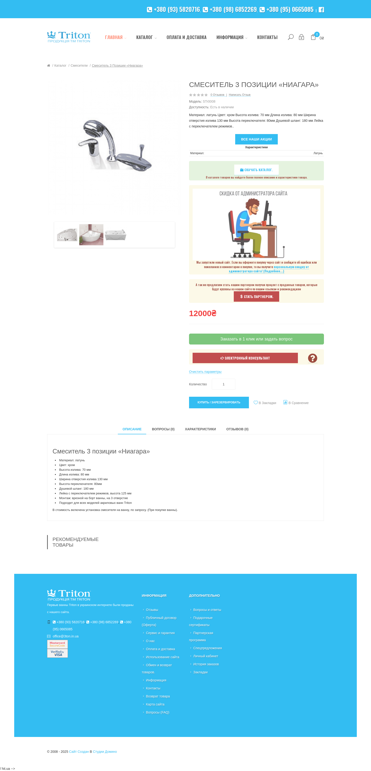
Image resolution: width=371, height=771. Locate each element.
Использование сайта (162, 657)
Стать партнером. (256, 296)
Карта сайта (155, 704)
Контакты (153, 688)
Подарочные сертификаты (201, 621)
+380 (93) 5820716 (173, 9)
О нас (150, 641)
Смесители (79, 65)
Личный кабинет (205, 656)
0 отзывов (217, 94)
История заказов (206, 664)
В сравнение (298, 403)
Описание (132, 429)
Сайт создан (79, 752)
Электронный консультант (245, 357)
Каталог (60, 65)
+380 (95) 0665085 (287, 9)
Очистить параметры (205, 372)
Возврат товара (158, 696)
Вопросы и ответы (207, 610)
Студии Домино (105, 752)
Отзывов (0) (237, 429)
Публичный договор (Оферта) (159, 621)
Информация (156, 680)
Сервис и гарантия (160, 633)
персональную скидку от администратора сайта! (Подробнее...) (269, 269)
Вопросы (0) (163, 429)
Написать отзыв (239, 94)
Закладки (200, 672)
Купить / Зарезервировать (219, 402)
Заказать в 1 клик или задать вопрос (256, 339)
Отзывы (152, 610)
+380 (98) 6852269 (230, 9)
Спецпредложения (207, 648)
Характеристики (200, 429)
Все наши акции (256, 139)
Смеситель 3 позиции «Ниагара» (117, 65)
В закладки (267, 403)
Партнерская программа (201, 636)
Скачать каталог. (256, 169)
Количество (198, 384)
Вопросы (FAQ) (157, 712)
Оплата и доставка (160, 649)
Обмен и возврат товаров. (157, 668)
